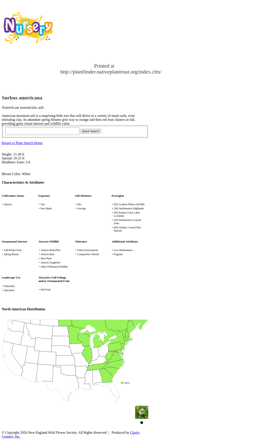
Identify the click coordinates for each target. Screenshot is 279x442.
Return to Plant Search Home (22, 143)
